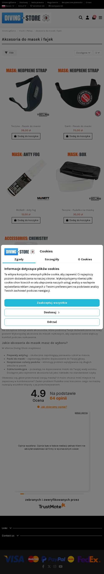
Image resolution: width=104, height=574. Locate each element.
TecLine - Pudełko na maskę (78, 210)
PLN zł (22, 6)
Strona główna (9, 2)
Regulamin (53, 2)
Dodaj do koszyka (26, 136)
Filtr (9, 52)
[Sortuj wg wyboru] (83, 52)
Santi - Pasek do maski (78, 126)
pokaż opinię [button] (81, 413)
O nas (88, 2)
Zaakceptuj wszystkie (52, 303)
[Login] (87, 18)
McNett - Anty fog (26, 210)
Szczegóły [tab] (52, 259)
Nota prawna (37, 2)
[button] (38, 406)
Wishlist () (37, 6)
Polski (8, 6)
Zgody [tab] (18, 259)
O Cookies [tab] (85, 259)
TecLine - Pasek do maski (26, 126)
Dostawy (23, 2)
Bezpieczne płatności (72, 2)
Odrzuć (52, 322)
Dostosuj (52, 312)
